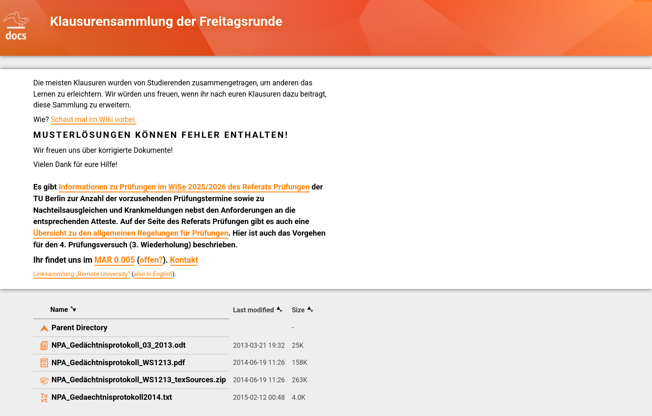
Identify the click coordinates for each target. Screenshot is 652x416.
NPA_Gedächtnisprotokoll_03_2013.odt (119, 345)
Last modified (253, 310)
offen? (151, 260)
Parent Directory (80, 327)
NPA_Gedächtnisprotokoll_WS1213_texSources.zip (139, 379)
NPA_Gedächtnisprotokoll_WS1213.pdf (118, 362)
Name (59, 310)
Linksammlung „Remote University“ (81, 274)
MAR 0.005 (114, 260)
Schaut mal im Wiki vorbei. (93, 119)
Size (298, 310)
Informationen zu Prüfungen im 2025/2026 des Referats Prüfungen (184, 187)
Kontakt (184, 260)
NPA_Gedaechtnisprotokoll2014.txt (112, 397)
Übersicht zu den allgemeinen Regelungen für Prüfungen (130, 233)
